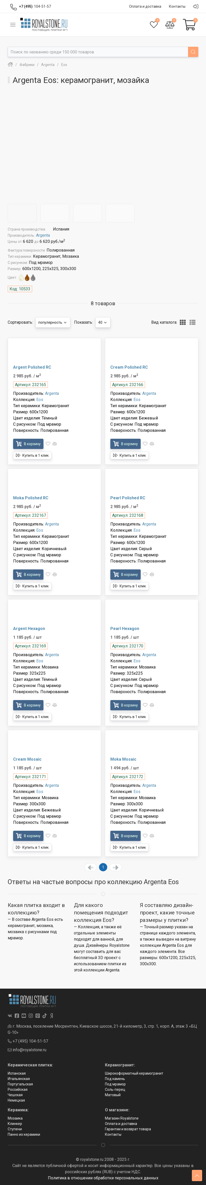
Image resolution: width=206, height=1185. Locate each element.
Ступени (15, 1129)
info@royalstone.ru (27, 1049)
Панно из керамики (24, 1134)
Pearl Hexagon (124, 628)
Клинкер (15, 1124)
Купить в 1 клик (32, 455)
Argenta (43, 235)
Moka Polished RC (30, 497)
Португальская (20, 1084)
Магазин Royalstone (122, 1118)
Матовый (113, 1095)
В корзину (28, 444)
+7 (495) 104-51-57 (28, 1041)
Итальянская (19, 1079)
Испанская (17, 1073)
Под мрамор (115, 1084)
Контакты (113, 1134)
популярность (52, 322)
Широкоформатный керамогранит (134, 1073)
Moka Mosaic (123, 759)
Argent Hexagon (29, 628)
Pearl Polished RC (127, 497)
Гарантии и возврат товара (128, 1129)
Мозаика (15, 1118)
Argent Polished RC (32, 367)
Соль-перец (115, 1089)
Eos (39, 399)
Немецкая (16, 1100)
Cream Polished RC (129, 367)
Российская (18, 1089)
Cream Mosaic (27, 759)
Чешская (15, 1095)
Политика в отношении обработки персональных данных (103, 1178)
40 (103, 322)
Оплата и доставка (121, 1124)
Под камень (115, 1079)
